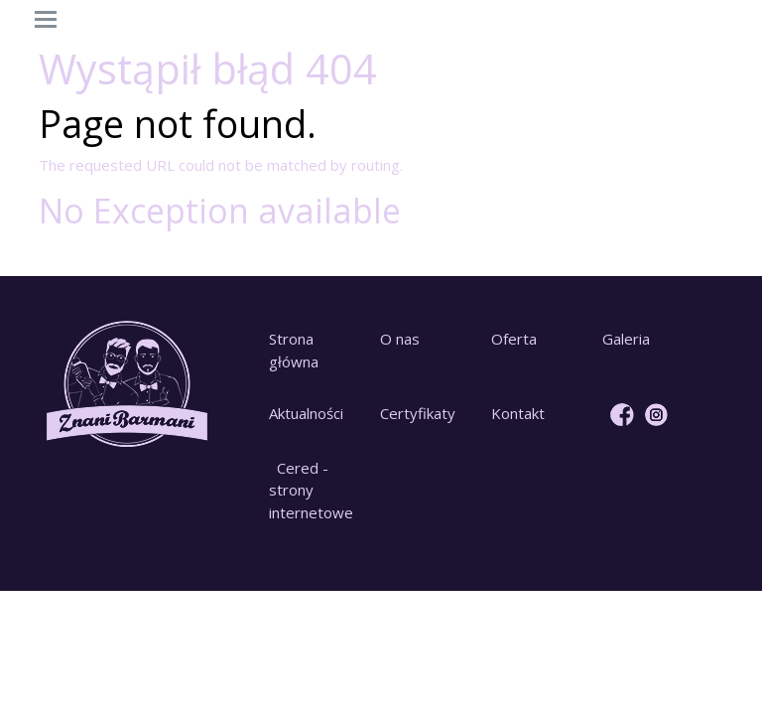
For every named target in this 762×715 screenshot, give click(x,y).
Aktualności (306, 413)
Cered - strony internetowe (311, 490)
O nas (400, 339)
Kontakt (518, 413)
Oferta (514, 339)
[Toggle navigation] (46, 20)
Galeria (626, 339)
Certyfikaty (417, 413)
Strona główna (293, 350)
